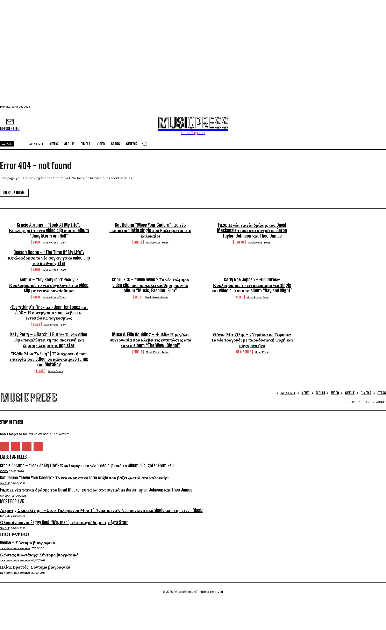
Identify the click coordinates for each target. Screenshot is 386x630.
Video (36, 242)
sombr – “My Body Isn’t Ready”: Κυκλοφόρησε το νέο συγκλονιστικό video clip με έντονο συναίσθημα (48, 285)
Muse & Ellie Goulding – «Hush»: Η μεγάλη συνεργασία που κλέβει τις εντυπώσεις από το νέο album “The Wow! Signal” (150, 340)
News (36, 324)
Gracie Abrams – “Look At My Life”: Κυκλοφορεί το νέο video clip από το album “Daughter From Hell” (49, 230)
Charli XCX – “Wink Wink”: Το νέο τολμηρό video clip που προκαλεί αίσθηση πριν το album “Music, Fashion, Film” (150, 285)
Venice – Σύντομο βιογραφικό (27, 542)
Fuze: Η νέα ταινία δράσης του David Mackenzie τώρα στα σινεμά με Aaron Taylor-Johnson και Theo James (252, 230)
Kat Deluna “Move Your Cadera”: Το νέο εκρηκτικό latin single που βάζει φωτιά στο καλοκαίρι (150, 230)
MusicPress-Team (54, 242)
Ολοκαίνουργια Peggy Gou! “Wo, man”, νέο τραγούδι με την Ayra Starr (64, 522)
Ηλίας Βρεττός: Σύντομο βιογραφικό (35, 567)
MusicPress (262, 352)
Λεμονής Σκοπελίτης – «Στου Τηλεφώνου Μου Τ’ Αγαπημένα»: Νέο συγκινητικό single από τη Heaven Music (101, 510)
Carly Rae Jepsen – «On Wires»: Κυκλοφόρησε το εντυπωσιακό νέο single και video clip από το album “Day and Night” (252, 285)
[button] (144, 144)
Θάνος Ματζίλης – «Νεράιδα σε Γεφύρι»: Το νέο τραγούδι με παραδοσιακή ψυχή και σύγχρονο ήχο (252, 340)
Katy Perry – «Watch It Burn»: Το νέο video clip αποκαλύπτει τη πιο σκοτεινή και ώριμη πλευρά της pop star (48, 340)
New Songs (243, 352)
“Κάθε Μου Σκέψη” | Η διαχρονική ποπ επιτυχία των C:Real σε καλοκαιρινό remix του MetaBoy (49, 359)
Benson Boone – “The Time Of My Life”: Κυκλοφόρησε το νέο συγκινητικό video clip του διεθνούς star (49, 257)
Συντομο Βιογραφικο (15, 548)
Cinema (239, 242)
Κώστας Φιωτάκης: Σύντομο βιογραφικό (39, 554)
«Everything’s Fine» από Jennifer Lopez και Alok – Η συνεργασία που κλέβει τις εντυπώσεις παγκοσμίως (49, 312)
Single (138, 242)
